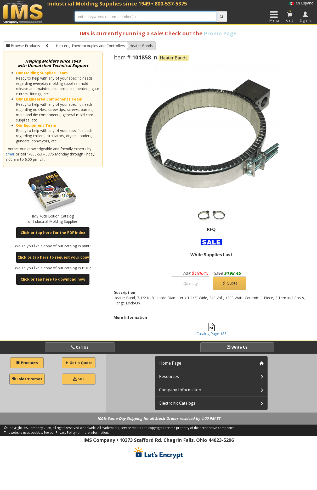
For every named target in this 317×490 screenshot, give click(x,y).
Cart (289, 16)
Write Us (237, 347)
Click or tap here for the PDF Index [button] (53, 232)
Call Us (79, 347)
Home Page (170, 363)
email (10, 154)
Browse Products (23, 45)
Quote (229, 283)
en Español (301, 3)
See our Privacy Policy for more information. (76, 432)
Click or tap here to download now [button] (53, 279)
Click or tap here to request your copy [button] (53, 257)
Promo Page (220, 33)
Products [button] (27, 362)
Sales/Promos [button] (27, 378)
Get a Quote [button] (79, 362)
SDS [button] (78, 378)
